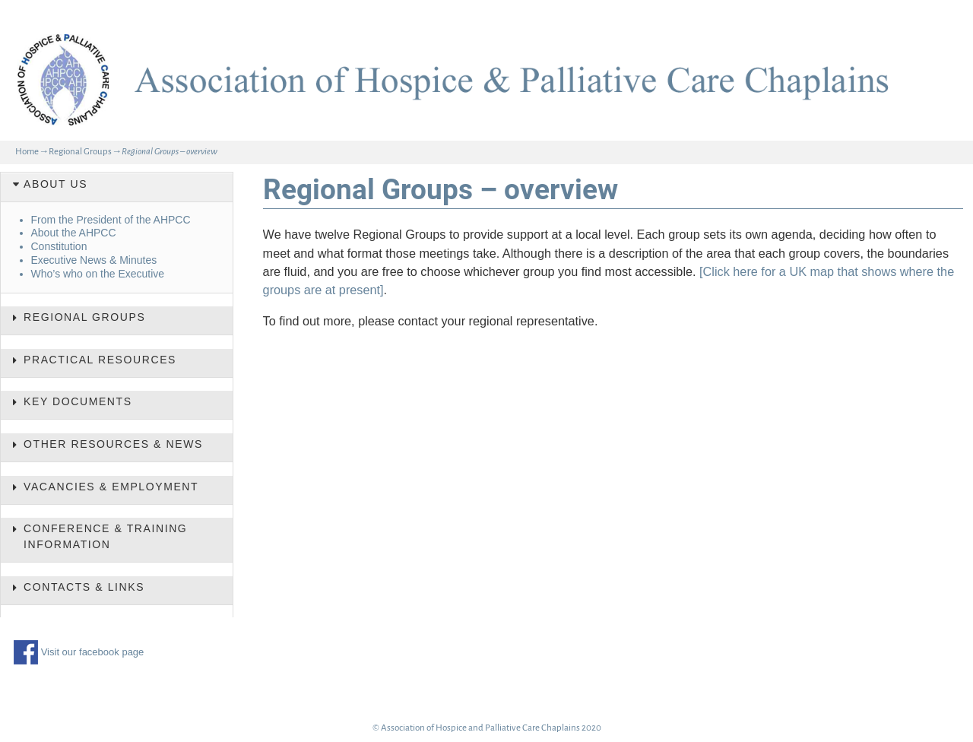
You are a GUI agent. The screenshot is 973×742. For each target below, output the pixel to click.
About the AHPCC (73, 233)
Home (27, 152)
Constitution (59, 246)
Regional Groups (80, 152)
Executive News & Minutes (94, 260)
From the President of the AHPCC (111, 220)
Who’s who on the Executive (98, 274)
